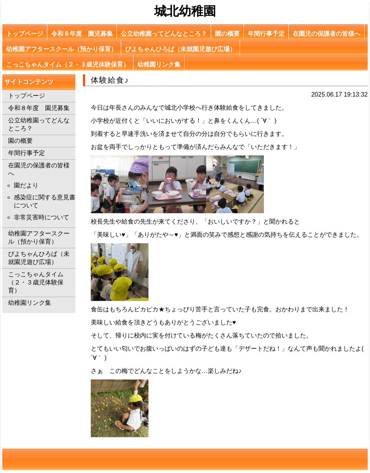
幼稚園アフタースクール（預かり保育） (61, 49)
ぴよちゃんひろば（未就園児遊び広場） (180, 49)
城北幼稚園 (185, 11)
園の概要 (227, 33)
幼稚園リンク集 (158, 64)
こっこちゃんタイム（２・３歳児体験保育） (67, 64)
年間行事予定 (266, 33)
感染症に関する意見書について (44, 201)
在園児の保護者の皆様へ (326, 33)
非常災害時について (41, 217)
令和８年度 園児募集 (82, 33)
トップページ (24, 33)
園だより (26, 185)
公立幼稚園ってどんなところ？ (164, 33)
